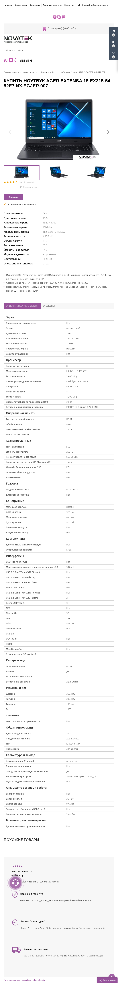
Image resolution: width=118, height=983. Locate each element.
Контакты (35, 5)
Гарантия (69, 5)
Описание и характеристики (22, 305)
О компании (21, 5)
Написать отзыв (30, 187)
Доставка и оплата (52, 5)
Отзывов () (28, 182)
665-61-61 (26, 60)
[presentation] (9, 131)
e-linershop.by (39, 980)
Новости (8, 5)
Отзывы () (49, 305)
